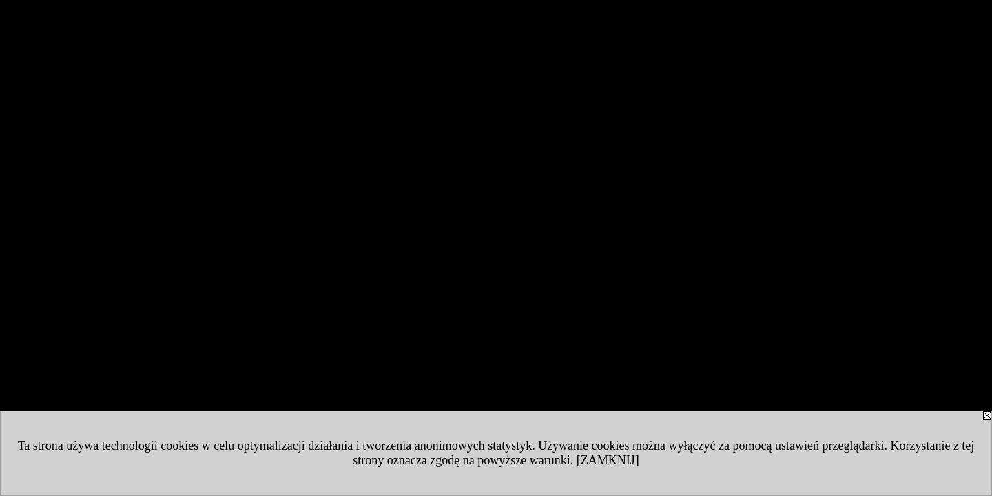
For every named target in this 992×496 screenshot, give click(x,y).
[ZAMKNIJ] (608, 460)
